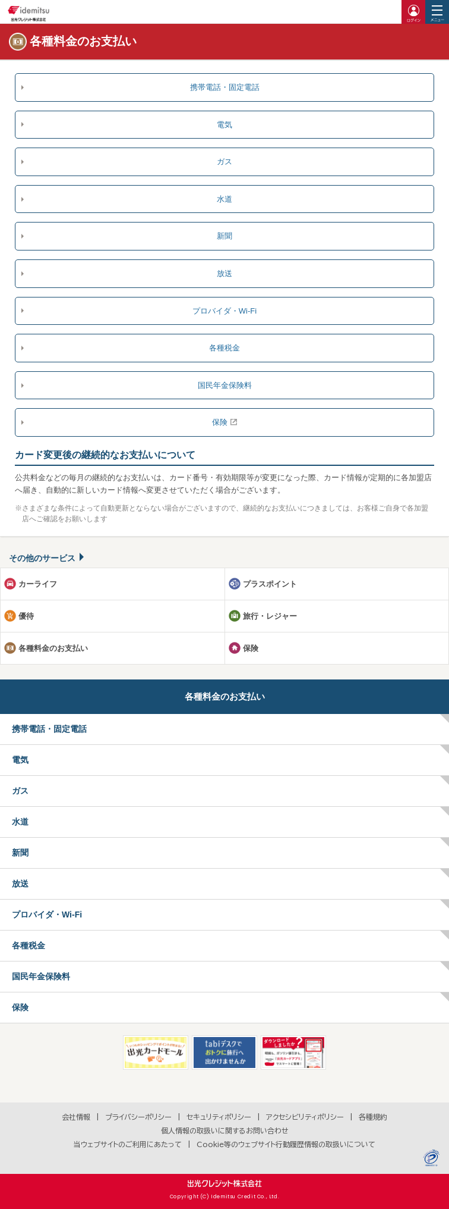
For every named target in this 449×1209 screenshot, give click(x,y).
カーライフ (37, 584)
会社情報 (76, 1116)
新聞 (224, 235)
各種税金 (224, 347)
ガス (224, 161)
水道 (224, 199)
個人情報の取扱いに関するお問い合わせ (225, 1130)
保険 (219, 422)
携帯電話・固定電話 (225, 87)
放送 (224, 273)
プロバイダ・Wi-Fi (224, 310)
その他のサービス (42, 558)
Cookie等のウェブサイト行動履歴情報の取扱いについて (286, 1144)
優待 (26, 616)
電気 (224, 124)
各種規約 (373, 1116)
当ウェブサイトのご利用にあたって (128, 1144)
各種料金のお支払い (53, 648)
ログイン (413, 12)
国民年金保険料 (225, 385)
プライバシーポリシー (138, 1116)
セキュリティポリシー (218, 1116)
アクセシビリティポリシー (305, 1116)
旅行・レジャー (270, 616)
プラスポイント (270, 584)
